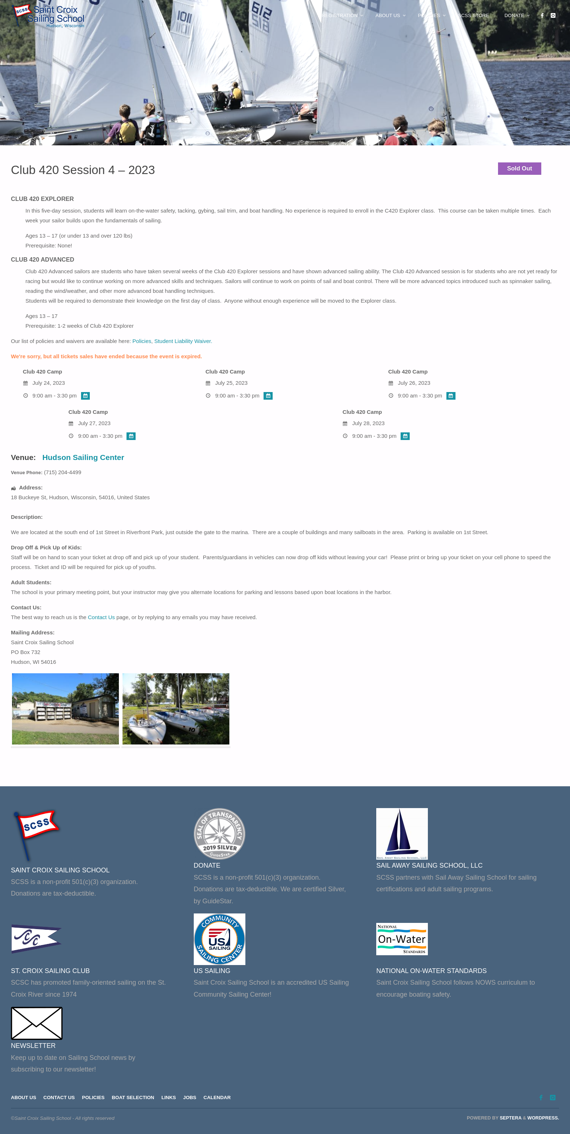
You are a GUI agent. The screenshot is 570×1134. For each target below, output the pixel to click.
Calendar (220, 1098)
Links (170, 1098)
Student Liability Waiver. (183, 341)
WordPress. (543, 1118)
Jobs (192, 1098)
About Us (24, 1098)
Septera (509, 1118)
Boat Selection (134, 1098)
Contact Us (101, 617)
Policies (141, 341)
